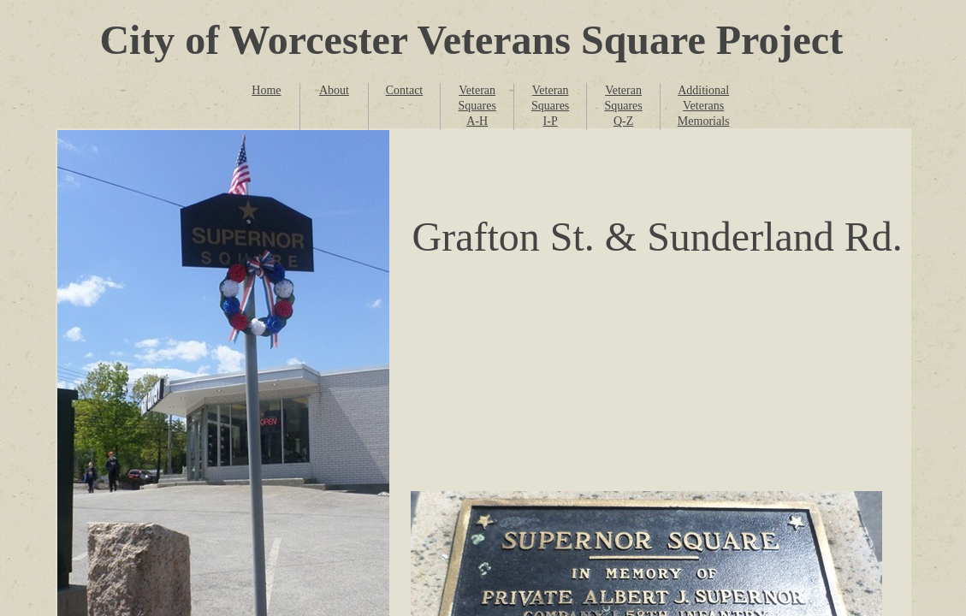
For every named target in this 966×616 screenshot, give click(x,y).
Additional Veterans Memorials (704, 105)
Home (266, 90)
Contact (405, 90)
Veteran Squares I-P (550, 105)
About (334, 90)
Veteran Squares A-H (477, 105)
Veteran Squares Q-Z (623, 105)
